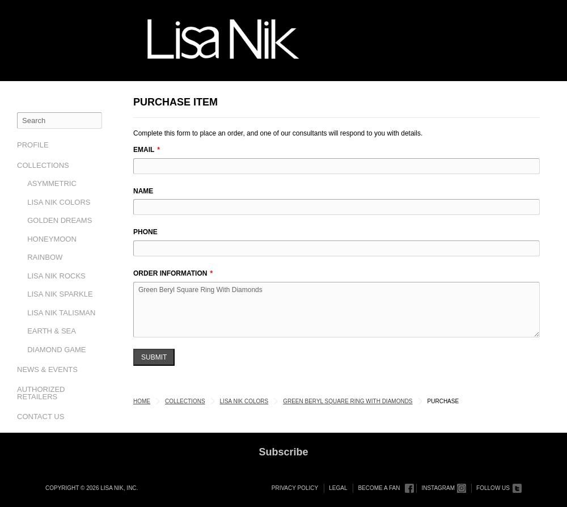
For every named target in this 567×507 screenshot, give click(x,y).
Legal (338, 488)
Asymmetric (52, 183)
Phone (145, 232)
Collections (43, 165)
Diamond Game (56, 349)
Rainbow (44, 257)
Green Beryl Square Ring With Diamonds (336, 309)
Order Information (170, 273)
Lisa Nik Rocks (56, 276)
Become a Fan (379, 488)
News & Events (47, 369)
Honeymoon (52, 239)
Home (141, 401)
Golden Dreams (59, 220)
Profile (33, 145)
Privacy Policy (295, 488)
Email (143, 150)
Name (143, 191)
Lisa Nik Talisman (61, 312)
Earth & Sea (51, 331)
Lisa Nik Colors (58, 202)
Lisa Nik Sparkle (59, 294)
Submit (154, 357)
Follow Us (493, 488)
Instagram (438, 488)
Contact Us (40, 416)
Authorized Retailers (41, 393)
